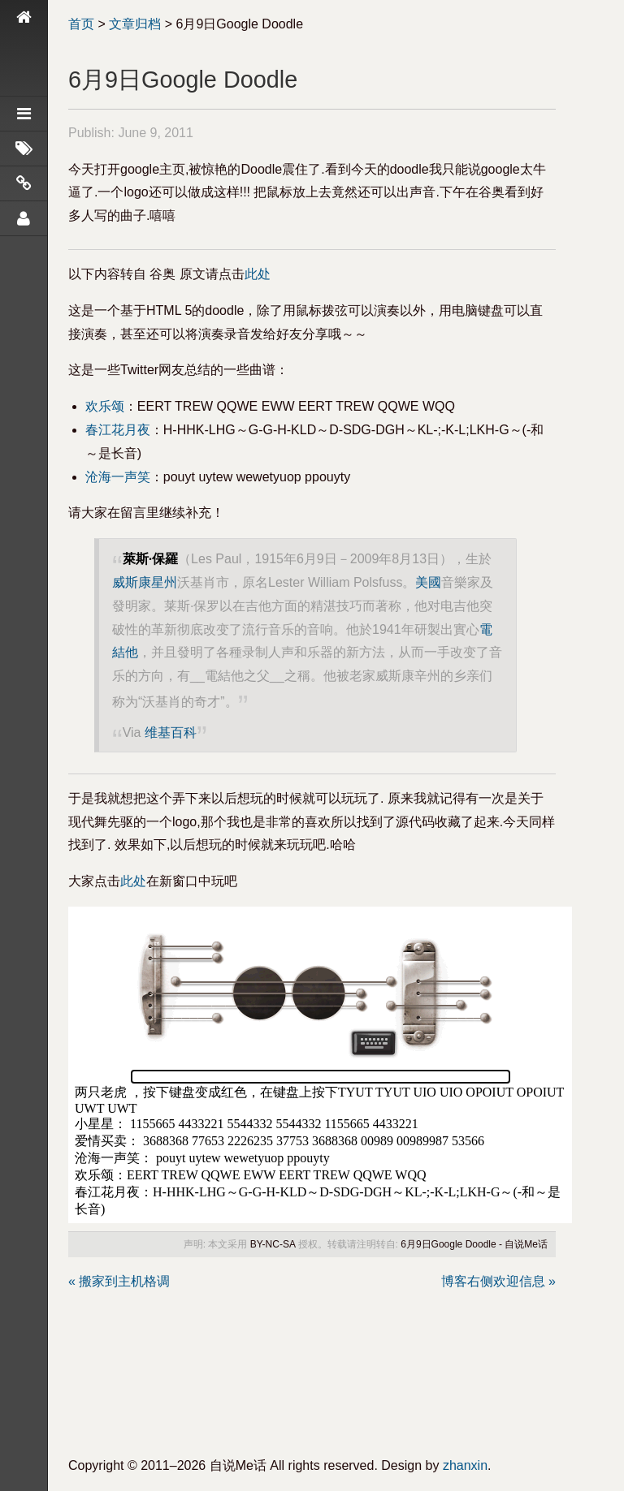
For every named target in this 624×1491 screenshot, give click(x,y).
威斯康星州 (144, 582)
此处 (258, 274)
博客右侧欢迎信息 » (498, 1281)
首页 (81, 24)
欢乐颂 (104, 406)
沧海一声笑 (117, 477)
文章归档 (135, 24)
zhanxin (465, 1465)
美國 (428, 582)
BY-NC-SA (273, 1244)
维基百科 (171, 732)
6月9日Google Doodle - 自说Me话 (474, 1244)
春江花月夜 (117, 430)
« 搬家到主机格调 (119, 1281)
